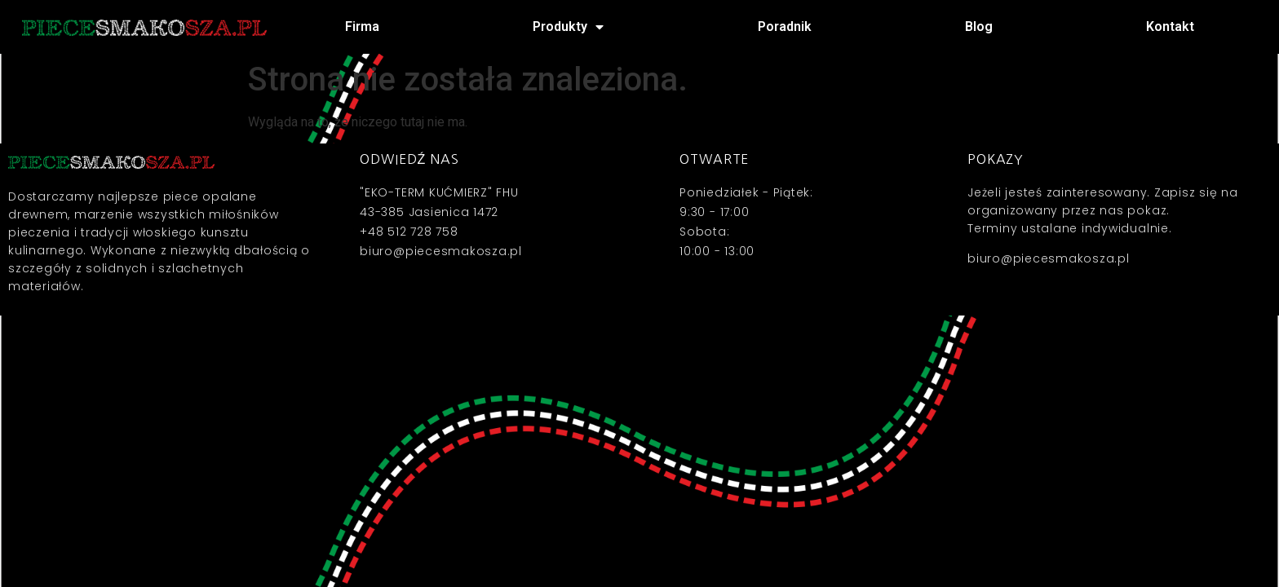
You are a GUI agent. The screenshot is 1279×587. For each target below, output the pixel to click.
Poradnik (785, 26)
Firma (362, 26)
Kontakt (1170, 26)
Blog (979, 26)
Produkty (568, 27)
